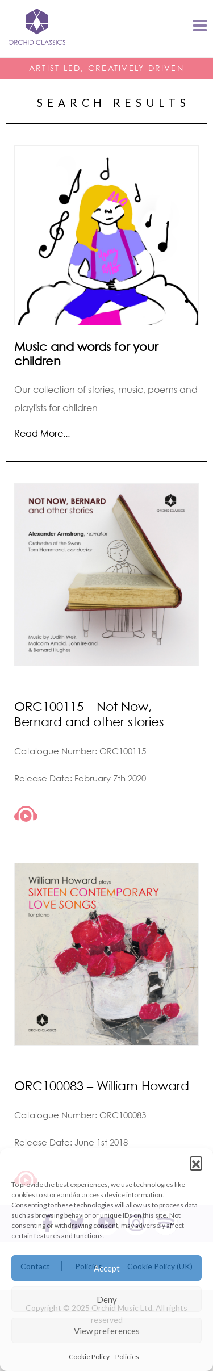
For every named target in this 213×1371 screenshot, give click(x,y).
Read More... (42, 433)
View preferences (107, 1331)
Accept (107, 1268)
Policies (127, 1356)
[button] (196, 1162)
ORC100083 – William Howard (101, 1085)
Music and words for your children (86, 354)
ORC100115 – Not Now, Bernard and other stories (89, 714)
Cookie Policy (89, 1356)
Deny (107, 1299)
